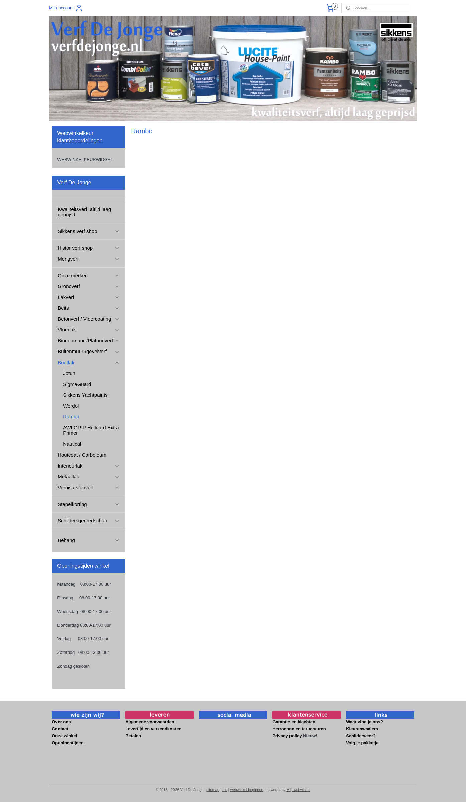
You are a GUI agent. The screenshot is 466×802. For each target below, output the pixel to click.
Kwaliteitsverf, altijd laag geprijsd (84, 212)
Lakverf (88, 297)
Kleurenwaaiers (362, 728)
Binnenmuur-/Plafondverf (88, 340)
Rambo (71, 416)
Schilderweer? (361, 735)
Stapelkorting (88, 504)
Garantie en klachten (293, 721)
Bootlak (88, 362)
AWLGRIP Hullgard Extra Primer (91, 430)
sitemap (212, 790)
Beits (88, 308)
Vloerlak (88, 329)
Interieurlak (88, 466)
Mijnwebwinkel (298, 790)
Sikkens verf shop (88, 231)
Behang (88, 540)
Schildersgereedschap (88, 520)
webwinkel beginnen (246, 790)
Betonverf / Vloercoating (88, 319)
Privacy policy (287, 735)
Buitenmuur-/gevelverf (88, 351)
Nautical (72, 444)
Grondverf (88, 286)
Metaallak (88, 476)
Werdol (71, 406)
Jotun (69, 373)
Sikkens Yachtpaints (85, 395)
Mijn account (66, 8)
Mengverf (88, 259)
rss (224, 790)
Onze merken (88, 275)
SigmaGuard (77, 384)
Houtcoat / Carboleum (81, 455)
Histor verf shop (88, 248)
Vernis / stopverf (88, 487)
